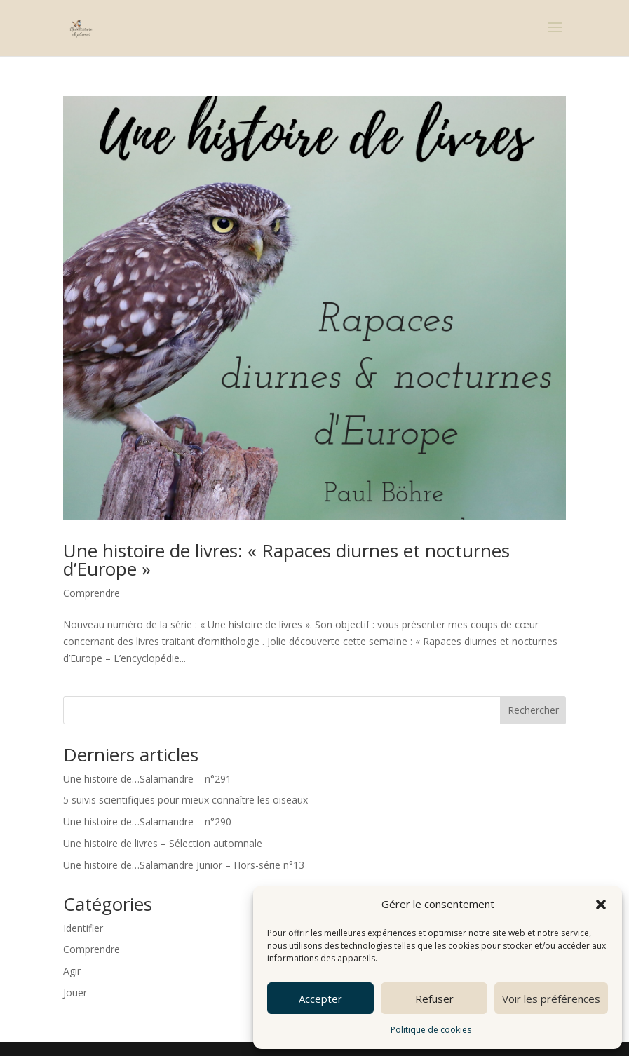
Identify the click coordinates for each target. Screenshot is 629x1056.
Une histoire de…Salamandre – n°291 (147, 778)
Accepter (320, 998)
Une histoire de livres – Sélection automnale (162, 843)
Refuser (434, 998)
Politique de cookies (431, 1030)
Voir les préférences (551, 998)
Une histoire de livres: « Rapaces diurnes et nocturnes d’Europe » (286, 559)
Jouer (75, 992)
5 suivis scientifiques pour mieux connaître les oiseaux (185, 799)
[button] (601, 905)
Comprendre (91, 593)
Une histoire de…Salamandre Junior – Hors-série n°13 (183, 865)
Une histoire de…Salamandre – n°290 (147, 821)
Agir (72, 970)
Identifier (83, 928)
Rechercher (533, 710)
